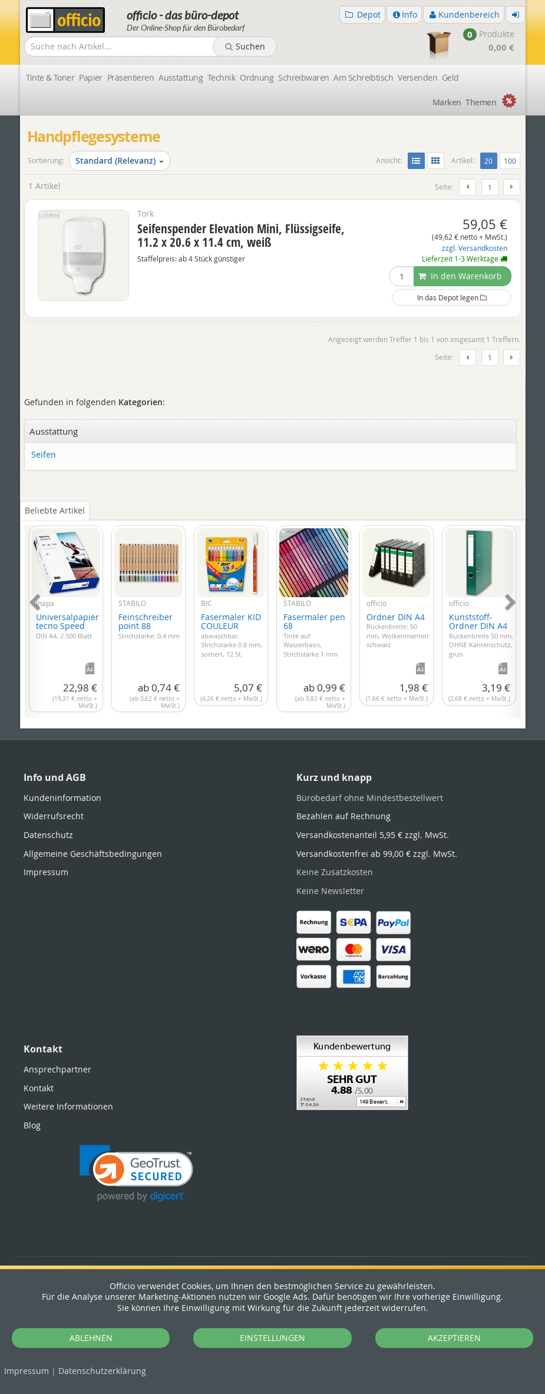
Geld (450, 77)
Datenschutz (102, 1370)
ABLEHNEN (91, 1337)
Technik (221, 77)
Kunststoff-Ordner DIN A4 (481, 634)
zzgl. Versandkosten (474, 248)
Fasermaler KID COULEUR (231, 634)
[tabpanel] (273, 615)
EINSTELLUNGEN (272, 1337)
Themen (480, 102)
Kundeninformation (62, 797)
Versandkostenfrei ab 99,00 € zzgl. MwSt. (376, 853)
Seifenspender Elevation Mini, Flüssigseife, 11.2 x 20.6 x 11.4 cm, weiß (241, 235)
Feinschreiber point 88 (149, 625)
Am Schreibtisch (363, 77)
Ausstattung (180, 77)
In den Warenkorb (460, 276)
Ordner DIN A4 (397, 630)
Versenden (417, 77)
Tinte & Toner (50, 77)
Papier (91, 77)
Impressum (26, 1370)
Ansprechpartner (57, 1069)
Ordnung (256, 77)
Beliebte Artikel (55, 510)
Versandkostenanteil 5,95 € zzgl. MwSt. (372, 834)
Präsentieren (130, 77)
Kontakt (39, 1088)
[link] (136, 1173)
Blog (32, 1125)
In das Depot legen (452, 297)
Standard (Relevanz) (119, 160)
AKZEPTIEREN (454, 1337)
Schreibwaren (303, 77)
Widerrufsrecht (54, 816)
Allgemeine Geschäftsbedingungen (93, 853)
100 (510, 160)
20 (490, 160)
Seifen (43, 455)
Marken (446, 102)
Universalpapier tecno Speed (67, 625)
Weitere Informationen (68, 1106)
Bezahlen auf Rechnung (343, 816)
